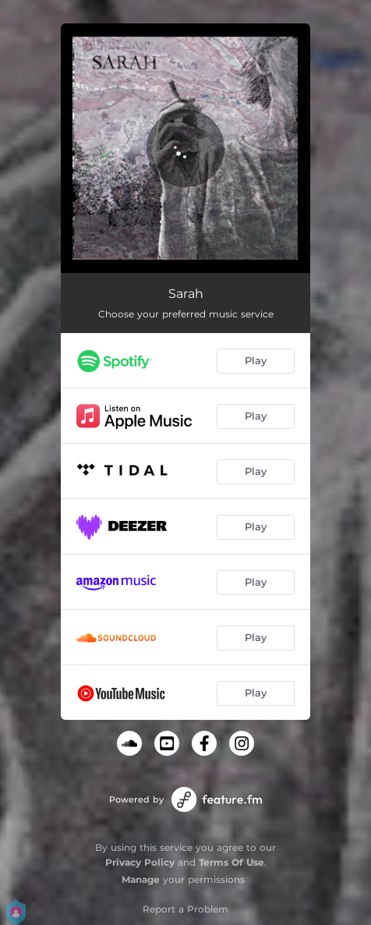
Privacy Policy (140, 862)
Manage (141, 879)
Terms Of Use (231, 862)
